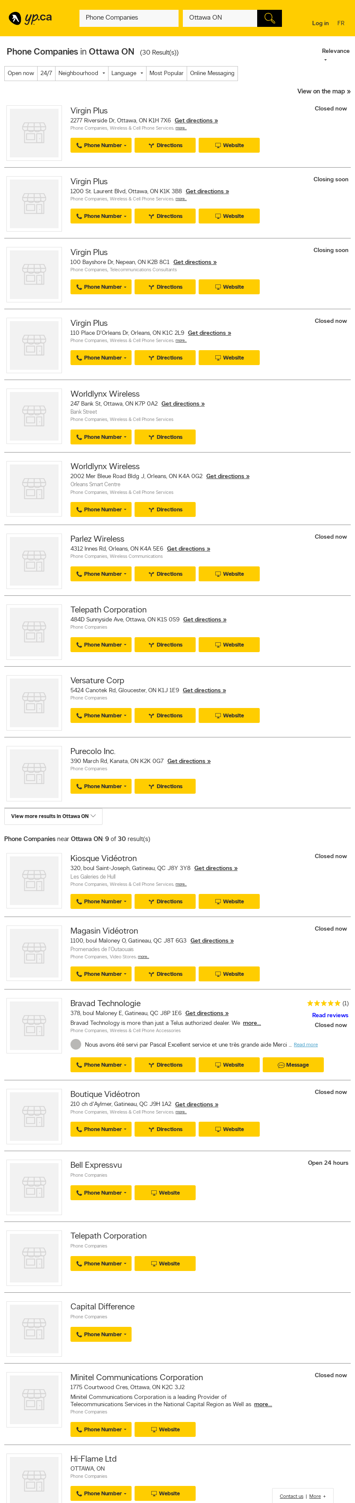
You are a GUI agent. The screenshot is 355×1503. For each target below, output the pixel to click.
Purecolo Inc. (92, 752)
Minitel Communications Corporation (136, 1378)
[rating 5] (321, 1005)
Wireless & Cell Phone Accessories (145, 1031)
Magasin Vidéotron (104, 931)
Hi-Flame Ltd (93, 1459)
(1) (346, 1004)
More (315, 1496)
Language (123, 73)
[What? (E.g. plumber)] (129, 18)
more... (252, 1023)
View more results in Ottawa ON (53, 816)
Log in (320, 23)
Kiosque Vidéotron (103, 859)
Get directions (194, 121)
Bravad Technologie (105, 1004)
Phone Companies (88, 128)
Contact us (291, 1496)
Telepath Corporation (108, 610)
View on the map (321, 92)
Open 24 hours (328, 1163)
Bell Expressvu (96, 1165)
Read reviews (330, 1016)
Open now (21, 73)
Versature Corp (97, 681)
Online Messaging (212, 73)
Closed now (332, 109)
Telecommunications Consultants (143, 270)
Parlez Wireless (97, 539)
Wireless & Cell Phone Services (141, 128)
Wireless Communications (136, 556)
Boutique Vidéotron (105, 1095)
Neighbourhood (78, 73)
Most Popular (167, 73)
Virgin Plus (89, 111)
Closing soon (331, 180)
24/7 (46, 73)
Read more (306, 1044)
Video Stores (123, 957)
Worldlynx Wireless (105, 394)
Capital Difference (102, 1307)
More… (181, 128)
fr (341, 24)
